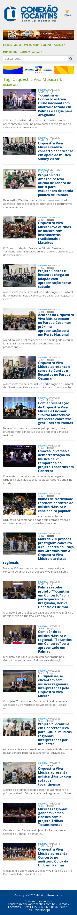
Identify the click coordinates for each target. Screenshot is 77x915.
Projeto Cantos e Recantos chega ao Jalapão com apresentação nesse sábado (54, 279)
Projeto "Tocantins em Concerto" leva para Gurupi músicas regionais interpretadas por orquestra (55, 734)
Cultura (42, 90)
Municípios (10, 52)
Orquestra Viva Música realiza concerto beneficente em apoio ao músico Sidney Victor (55, 151)
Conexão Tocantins (38, 901)
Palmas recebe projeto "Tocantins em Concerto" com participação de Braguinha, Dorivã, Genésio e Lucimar (53, 597)
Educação (43, 170)
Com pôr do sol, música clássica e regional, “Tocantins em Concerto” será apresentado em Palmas (55, 641)
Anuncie (46, 45)
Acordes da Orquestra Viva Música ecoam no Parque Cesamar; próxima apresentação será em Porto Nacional (56, 325)
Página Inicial (12, 45)
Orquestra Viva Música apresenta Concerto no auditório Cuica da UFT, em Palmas (53, 857)
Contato (59, 45)
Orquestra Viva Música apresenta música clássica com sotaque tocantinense (54, 776)
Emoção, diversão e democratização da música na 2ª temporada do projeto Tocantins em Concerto (56, 461)
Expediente (31, 45)
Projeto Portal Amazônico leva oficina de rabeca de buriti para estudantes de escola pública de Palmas (55, 185)
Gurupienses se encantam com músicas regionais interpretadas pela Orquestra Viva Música (53, 686)
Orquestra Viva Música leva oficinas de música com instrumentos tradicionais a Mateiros (54, 233)
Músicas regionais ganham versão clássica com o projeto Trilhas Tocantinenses (53, 817)
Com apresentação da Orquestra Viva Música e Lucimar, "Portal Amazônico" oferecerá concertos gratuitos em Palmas (55, 413)
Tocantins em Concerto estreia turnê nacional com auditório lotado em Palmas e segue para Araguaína (55, 105)
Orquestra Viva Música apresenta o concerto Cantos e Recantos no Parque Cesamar (54, 370)
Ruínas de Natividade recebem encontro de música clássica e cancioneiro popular (55, 505)
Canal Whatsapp (31, 52)
